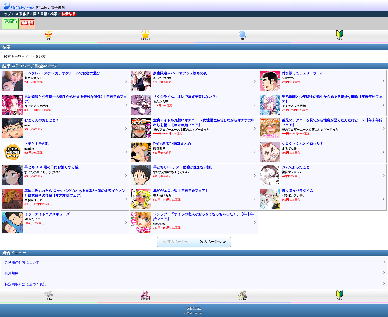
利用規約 (12, 273)
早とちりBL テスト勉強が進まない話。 (183, 167)
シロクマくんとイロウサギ (302, 144)
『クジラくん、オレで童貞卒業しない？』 (186, 97)
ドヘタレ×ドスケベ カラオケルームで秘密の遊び (62, 73)
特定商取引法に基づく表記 (25, 284)
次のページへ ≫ (213, 242)
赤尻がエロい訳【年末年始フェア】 (181, 191)
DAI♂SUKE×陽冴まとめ (172, 144)
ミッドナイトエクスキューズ (47, 214)
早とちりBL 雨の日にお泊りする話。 (53, 167)
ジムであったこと (296, 167)
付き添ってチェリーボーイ (302, 73)
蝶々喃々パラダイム (297, 191)
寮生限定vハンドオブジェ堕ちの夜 (180, 73)
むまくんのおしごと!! (41, 120)
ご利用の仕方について (22, 262)
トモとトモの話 (36, 144)
